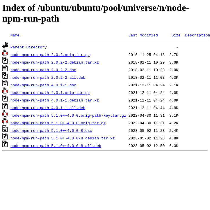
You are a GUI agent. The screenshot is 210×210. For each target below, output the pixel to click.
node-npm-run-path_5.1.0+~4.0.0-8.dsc (51, 130)
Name (14, 35)
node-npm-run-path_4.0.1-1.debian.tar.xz (54, 100)
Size (176, 35)
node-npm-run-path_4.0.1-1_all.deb (47, 107)
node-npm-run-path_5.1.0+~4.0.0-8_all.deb (55, 145)
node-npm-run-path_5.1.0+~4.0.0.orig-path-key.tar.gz (68, 115)
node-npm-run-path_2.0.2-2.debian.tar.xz (54, 62)
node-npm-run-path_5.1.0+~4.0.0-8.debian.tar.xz (62, 138)
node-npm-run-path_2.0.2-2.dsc (43, 69)
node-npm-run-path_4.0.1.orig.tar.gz (50, 92)
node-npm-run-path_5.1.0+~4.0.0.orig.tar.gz (58, 122)
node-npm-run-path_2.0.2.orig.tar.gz (50, 54)
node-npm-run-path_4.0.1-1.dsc (43, 85)
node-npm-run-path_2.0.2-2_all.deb (47, 77)
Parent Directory (28, 47)
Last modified (143, 35)
